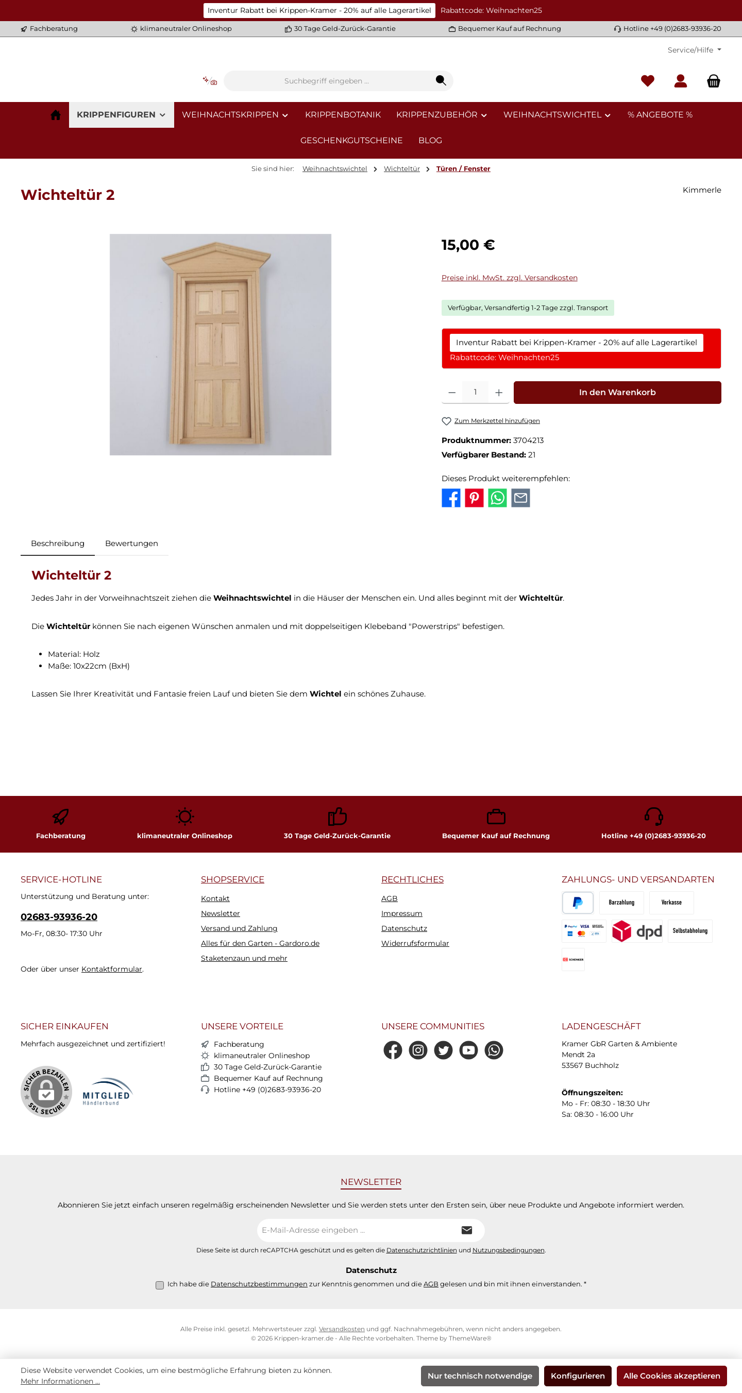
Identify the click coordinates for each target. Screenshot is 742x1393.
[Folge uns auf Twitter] (443, 1050)
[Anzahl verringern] (452, 455)
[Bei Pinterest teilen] (474, 559)
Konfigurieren (578, 1376)
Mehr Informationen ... (60, 1381)
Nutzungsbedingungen (509, 1250)
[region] (220, 407)
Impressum (402, 913)
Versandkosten (342, 1329)
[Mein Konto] (681, 112)
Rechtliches (412, 879)
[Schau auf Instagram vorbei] (418, 1050)
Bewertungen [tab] (131, 605)
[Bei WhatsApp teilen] (497, 559)
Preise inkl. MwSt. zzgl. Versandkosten (510, 340)
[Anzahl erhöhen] (499, 455)
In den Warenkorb (617, 455)
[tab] (58, 606)
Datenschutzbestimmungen (259, 1284)
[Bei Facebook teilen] (451, 559)
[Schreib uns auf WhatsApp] (493, 1050)
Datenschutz (404, 928)
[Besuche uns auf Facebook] (392, 1050)
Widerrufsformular (415, 943)
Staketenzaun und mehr (244, 958)
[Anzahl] (475, 455)
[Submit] (467, 1230)
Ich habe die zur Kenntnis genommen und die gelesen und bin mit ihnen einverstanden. (376, 1284)
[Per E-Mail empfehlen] (520, 559)
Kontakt (215, 898)
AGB (389, 898)
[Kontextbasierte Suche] (274, 112)
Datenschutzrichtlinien (421, 1250)
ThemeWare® (470, 1338)
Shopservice (232, 879)
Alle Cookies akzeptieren (671, 1376)
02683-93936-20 (59, 917)
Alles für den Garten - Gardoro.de (260, 943)
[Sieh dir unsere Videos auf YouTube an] (468, 1050)
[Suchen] (506, 112)
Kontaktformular (111, 969)
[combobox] (391, 112)
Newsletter (220, 913)
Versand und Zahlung (239, 928)
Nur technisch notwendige (480, 1376)
